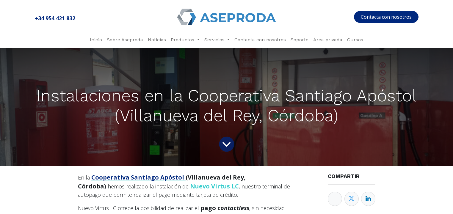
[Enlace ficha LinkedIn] (368, 199)
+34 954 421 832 (55, 18)
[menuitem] (95, 40)
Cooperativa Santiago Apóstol (137, 177)
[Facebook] (335, 199)
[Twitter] (351, 199)
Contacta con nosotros (386, 17)
